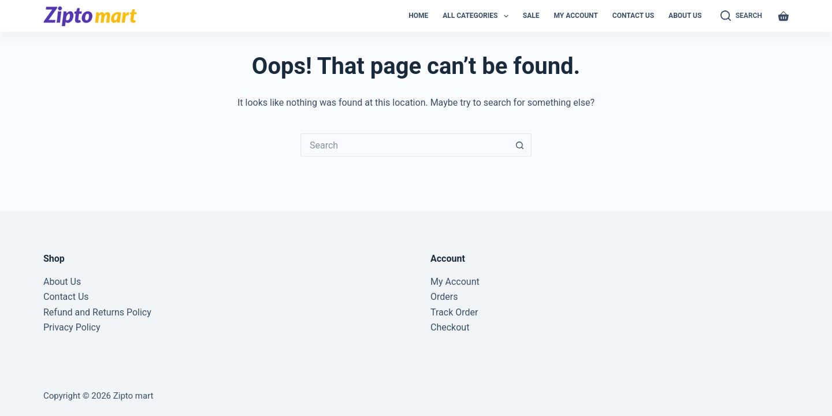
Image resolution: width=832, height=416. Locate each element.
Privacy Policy (72, 327)
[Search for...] (404, 145)
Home (418, 16)
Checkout (449, 327)
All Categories (478, 16)
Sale (531, 16)
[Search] (741, 16)
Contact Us (633, 16)
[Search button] (520, 145)
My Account (575, 16)
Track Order (454, 312)
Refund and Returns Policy (97, 312)
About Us (684, 16)
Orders (444, 296)
